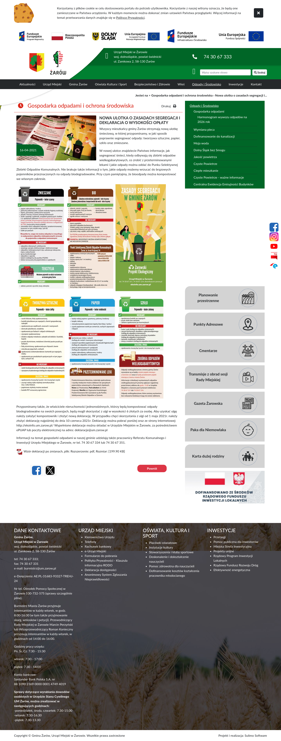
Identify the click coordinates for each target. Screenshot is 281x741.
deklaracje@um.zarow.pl (91, 430)
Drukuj (168, 106)
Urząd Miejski (52, 84)
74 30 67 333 (218, 56)
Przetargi (219, 537)
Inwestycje (236, 84)
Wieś (181, 84)
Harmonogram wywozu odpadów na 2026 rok (222, 119)
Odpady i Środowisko (206, 84)
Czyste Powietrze (205, 163)
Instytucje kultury (161, 547)
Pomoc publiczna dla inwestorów (235, 541)
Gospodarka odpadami (209, 111)
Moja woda (201, 143)
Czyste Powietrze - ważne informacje (219, 177)
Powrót (152, 468)
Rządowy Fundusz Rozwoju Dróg (235, 565)
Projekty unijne (223, 551)
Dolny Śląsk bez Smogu (209, 150)
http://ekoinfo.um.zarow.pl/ (34, 425)
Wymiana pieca (204, 129)
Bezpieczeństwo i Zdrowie (152, 84)
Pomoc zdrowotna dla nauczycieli (171, 566)
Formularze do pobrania (101, 556)
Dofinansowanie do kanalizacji (214, 136)
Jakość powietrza (205, 157)
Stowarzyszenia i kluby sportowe (171, 552)
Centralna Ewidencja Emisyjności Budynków (223, 184)
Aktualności (27, 84)
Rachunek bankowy (98, 546)
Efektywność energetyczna (231, 570)
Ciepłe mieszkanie (206, 170)
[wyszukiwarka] (225, 72)
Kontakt (256, 84)
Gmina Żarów (78, 84)
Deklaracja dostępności (100, 570)
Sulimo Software (256, 735)
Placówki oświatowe (163, 542)
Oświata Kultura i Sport (111, 84)
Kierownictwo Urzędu (99, 537)
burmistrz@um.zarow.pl (40, 568)
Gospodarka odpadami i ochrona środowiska (182, 95)
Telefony (90, 541)
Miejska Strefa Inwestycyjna (232, 546)
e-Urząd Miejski (95, 551)
